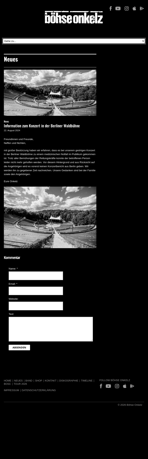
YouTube (118, 8)
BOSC (7, 383)
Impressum (11, 390)
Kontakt (50, 380)
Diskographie (68, 380)
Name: (13, 268)
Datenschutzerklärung (39, 390)
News (6, 122)
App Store (134, 8)
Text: (11, 314)
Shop (38, 380)
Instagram (126, 8)
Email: (13, 283)
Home (7, 380)
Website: (13, 298)
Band (28, 380)
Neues (18, 380)
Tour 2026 (20, 383)
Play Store (141, 8)
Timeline (86, 380)
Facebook (110, 8)
